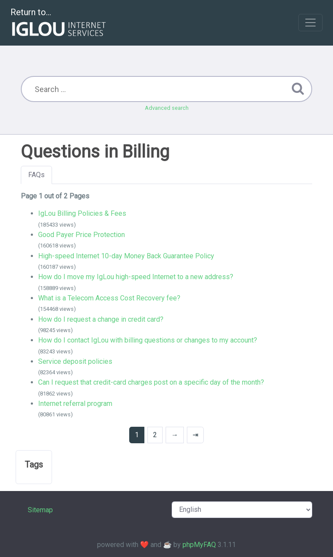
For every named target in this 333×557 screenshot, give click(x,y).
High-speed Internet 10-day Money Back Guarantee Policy (126, 256)
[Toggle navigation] (310, 22)
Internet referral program (75, 403)
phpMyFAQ (199, 545)
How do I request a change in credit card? (100, 319)
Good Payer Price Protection (81, 235)
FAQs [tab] (36, 175)
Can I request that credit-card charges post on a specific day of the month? (151, 382)
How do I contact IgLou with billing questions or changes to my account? (147, 340)
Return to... (59, 23)
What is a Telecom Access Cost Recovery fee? (109, 298)
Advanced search (167, 108)
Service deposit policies (75, 361)
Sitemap (40, 510)
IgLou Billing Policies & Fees (82, 213)
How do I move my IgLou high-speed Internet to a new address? (135, 277)
